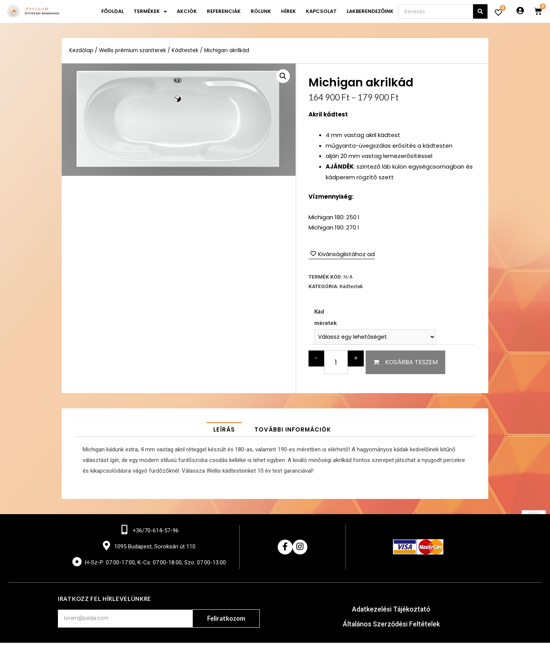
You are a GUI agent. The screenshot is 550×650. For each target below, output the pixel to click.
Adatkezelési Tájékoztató (391, 610)
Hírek (288, 11)
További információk (292, 429)
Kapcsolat (321, 11)
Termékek (150, 11)
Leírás (224, 429)
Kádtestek (186, 50)
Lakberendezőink (370, 11)
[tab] (224, 429)
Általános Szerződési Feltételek (391, 624)
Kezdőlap (81, 50)
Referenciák (224, 11)
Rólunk (261, 11)
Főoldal (112, 11)
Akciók (187, 11)
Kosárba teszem (411, 362)
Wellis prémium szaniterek (133, 50)
